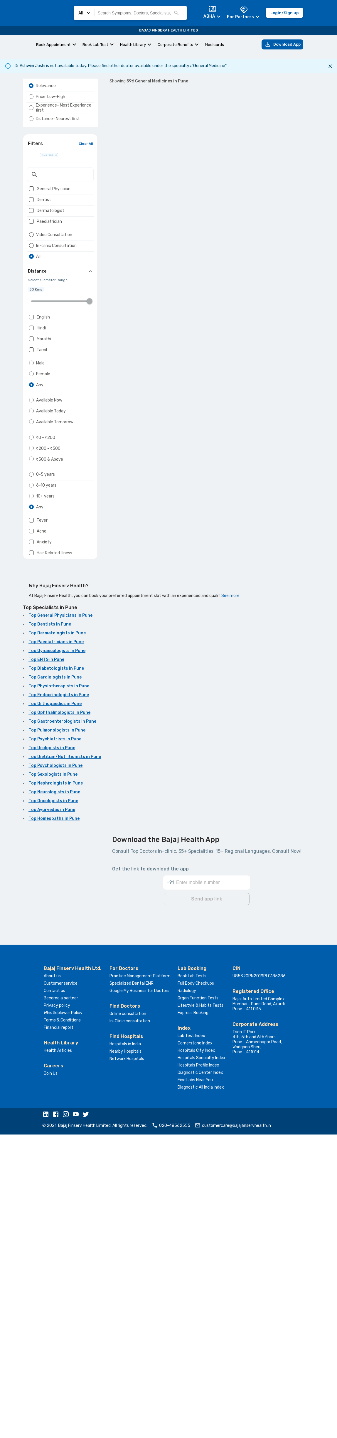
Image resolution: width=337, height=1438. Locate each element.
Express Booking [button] (193, 1316)
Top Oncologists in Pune (53, 1106)
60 (177, 860)
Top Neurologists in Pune (54, 1097)
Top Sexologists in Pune (52, 1079)
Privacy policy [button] (57, 1308)
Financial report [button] (58, 1330)
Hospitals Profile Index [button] (198, 1368)
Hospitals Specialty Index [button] (201, 1361)
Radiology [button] (187, 1294)
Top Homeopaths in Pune (54, 1123)
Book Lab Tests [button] (192, 1279)
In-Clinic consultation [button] (129, 1324)
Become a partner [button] (61, 1301)
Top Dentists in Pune (49, 929)
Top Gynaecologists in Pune (56, 955)
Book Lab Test (95, 44)
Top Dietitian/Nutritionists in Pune (64, 1061)
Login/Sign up (284, 13)
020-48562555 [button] (171, 1428)
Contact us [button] (54, 1294)
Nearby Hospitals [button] (125, 1354)
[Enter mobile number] (213, 1182)
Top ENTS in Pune (46, 964)
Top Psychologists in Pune (55, 1070)
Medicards (214, 44)
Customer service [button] (60, 1286)
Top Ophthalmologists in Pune (59, 1017)
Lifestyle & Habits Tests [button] (200, 1308)
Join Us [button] (51, 1376)
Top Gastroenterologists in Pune (62, 1026)
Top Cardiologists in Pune (55, 982)
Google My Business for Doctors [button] (139, 1294)
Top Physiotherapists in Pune (58, 991)
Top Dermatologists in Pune (57, 938)
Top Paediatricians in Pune (56, 947)
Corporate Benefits (175, 44)
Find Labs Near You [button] (195, 1383)
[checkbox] (31, 220)
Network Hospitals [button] (126, 1362)
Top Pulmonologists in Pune (56, 1035)
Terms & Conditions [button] (62, 1323)
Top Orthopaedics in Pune (55, 1008)
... (167, 860)
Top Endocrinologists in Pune (58, 1000)
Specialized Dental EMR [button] (131, 1286)
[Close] (330, 66)
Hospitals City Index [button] (196, 1353)
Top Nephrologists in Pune (55, 1088)
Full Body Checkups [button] (196, 1286)
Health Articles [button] (58, 1353)
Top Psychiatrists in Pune (54, 1044)
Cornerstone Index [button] (195, 1346)
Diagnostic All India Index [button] (201, 1390)
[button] (47, 1418)
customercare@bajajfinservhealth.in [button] (233, 1428)
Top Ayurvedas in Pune (51, 1114)
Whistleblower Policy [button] (63, 1316)
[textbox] (60, 206)
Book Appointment (53, 44)
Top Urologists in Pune (51, 1053)
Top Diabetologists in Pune (56, 973)
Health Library (133, 44)
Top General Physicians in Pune (60, 920)
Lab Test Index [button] (191, 1339)
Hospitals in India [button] (125, 1347)
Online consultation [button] (127, 1317)
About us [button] (52, 1279)
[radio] (31, 100)
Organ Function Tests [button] (198, 1301)
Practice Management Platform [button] (140, 1279)
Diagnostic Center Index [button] (200, 1376)
